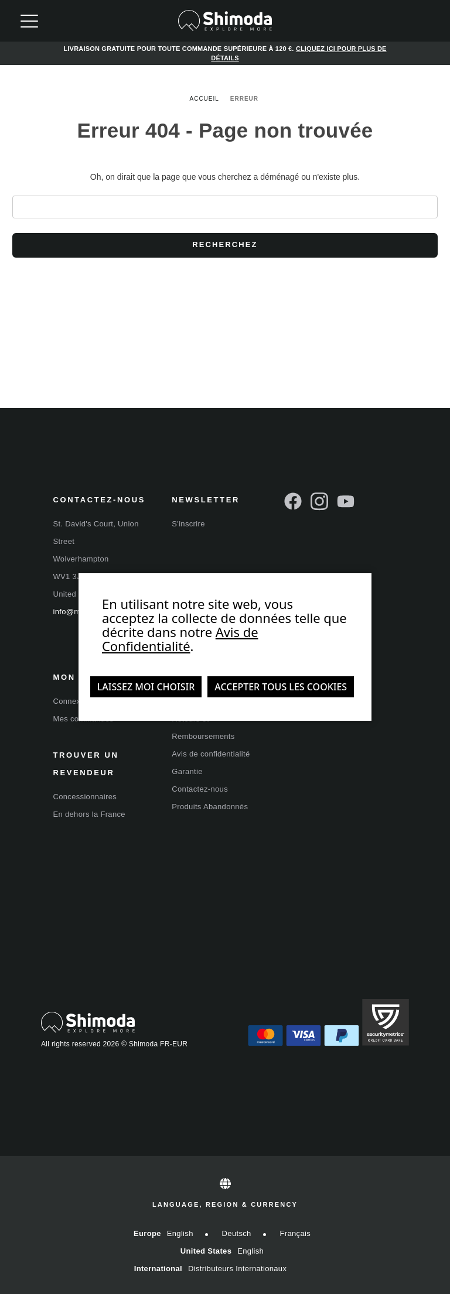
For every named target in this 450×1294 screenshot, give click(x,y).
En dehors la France (89, 814)
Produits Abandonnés (210, 806)
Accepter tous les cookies (280, 686)
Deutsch (236, 1233)
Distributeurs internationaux (237, 1268)
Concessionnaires (85, 796)
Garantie (187, 771)
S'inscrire (188, 523)
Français (295, 1233)
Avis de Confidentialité (180, 639)
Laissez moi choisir (146, 686)
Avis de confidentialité (211, 753)
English (180, 1233)
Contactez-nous (200, 789)
